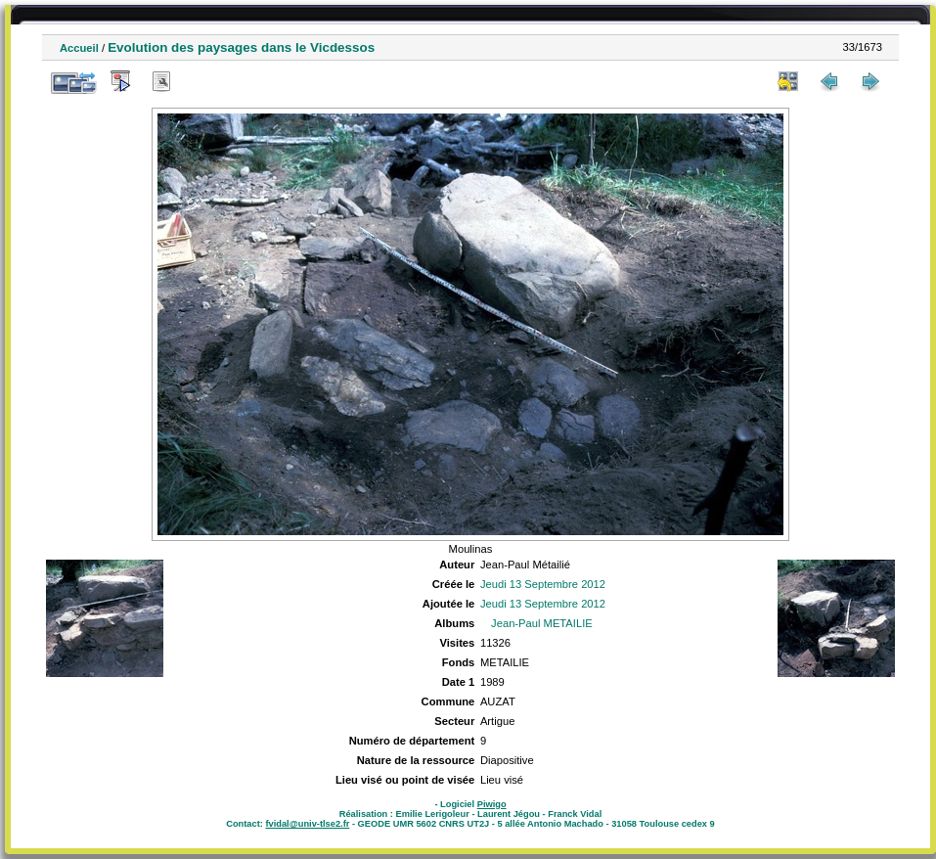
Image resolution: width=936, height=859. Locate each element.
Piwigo (492, 804)
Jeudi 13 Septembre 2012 (542, 584)
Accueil (79, 48)
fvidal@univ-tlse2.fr (307, 824)
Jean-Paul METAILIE (542, 623)
